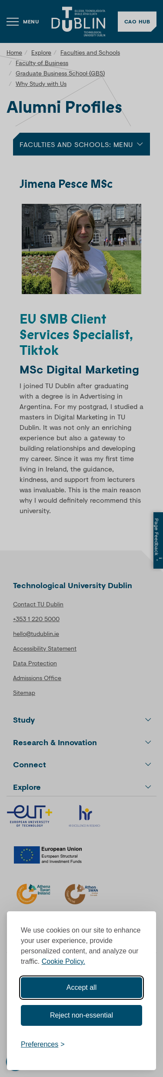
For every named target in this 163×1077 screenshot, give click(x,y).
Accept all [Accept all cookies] (81, 987)
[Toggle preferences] (43, 1044)
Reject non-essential (81, 1015)
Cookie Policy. (63, 961)
